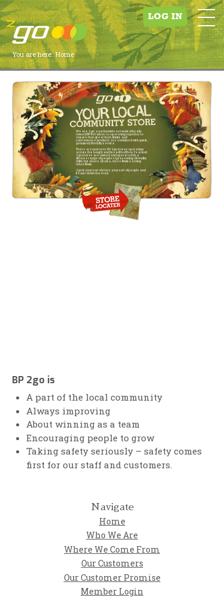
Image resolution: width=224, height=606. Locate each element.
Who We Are (112, 535)
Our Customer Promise (112, 577)
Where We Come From (112, 549)
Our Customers (112, 563)
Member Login (112, 591)
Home (112, 521)
